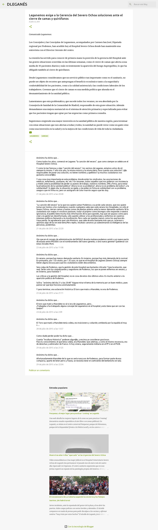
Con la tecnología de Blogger (79, 526)
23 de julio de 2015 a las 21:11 (49, 293)
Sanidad (45, 136)
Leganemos (34, 136)
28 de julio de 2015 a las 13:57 (49, 329)
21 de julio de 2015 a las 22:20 (49, 228)
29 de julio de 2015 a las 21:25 (49, 348)
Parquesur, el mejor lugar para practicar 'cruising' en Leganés (74, 413)
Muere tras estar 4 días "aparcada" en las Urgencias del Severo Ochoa (77, 455)
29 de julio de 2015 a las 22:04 (49, 364)
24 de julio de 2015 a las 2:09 (49, 312)
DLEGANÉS (17, 4)
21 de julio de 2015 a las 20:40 (49, 194)
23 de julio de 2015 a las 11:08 (49, 247)
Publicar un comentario (39, 370)
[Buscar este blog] (143, 4)
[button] (30, 26)
